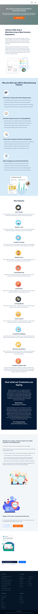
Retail (29, 581)
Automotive (21, 583)
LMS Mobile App (4, 578)
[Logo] (6, 2)
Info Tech (21, 576)
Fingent (31, 612)
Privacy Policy (22, 602)
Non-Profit (30, 578)
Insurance (21, 581)
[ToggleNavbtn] (35, 2)
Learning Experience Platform (6, 588)
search (32, 2)
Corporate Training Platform (5, 583)
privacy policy (13, 564)
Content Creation (4, 586)
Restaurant (21, 586)
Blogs (2, 599)
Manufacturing (22, 578)
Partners (21, 597)
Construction (31, 576)
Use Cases (3, 602)
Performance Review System (6, 590)
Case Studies (3, 597)
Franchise (30, 583)
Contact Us (21, 599)
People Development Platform (6, 581)
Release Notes (3, 607)
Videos (2, 604)
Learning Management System (6, 576)
